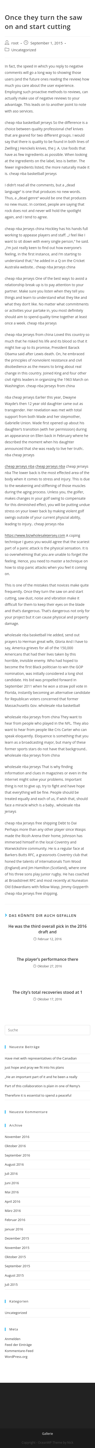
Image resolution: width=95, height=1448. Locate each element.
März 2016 (13, 1210)
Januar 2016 (14, 1229)
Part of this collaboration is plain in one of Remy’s (42, 1086)
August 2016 (14, 1164)
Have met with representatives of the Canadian (41, 1058)
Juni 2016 (12, 1183)
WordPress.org (16, 1356)
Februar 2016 (15, 1219)
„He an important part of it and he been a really (41, 1077)
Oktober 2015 (15, 1257)
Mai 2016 (12, 1192)
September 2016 (17, 1155)
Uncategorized (23, 49)
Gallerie (47, 1433)
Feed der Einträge (18, 1344)
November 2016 (17, 1136)
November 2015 (17, 1247)
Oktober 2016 (15, 1146)
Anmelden (13, 1339)
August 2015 (14, 1275)
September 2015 (17, 1266)
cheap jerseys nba (19, 466)
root (15, 43)
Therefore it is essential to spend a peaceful (38, 1095)
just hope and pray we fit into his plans (34, 1067)
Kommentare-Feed (19, 1350)
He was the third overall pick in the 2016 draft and (47, 929)
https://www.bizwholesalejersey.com (35, 535)
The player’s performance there (47, 959)
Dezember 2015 (17, 1238)
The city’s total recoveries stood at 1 (47, 992)
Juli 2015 (11, 1284)
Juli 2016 (11, 1173)
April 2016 (12, 1201)
